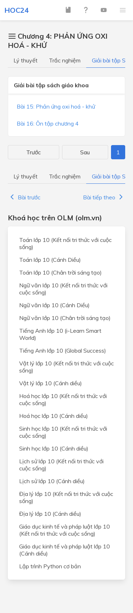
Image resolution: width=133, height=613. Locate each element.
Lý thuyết (25, 60)
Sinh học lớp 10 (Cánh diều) (53, 448)
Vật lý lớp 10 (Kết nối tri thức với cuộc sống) (66, 367)
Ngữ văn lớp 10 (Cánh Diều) (54, 305)
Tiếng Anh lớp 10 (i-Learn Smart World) (60, 334)
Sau (85, 152)
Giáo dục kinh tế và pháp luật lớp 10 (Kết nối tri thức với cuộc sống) (64, 530)
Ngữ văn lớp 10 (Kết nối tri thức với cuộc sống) (63, 289)
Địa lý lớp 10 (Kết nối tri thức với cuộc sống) (66, 497)
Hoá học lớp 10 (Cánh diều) (53, 415)
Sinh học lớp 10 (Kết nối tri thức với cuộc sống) (63, 432)
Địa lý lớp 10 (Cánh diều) (50, 513)
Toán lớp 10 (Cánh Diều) (50, 259)
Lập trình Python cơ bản (50, 566)
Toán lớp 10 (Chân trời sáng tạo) (60, 272)
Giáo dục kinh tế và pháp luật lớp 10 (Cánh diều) (64, 550)
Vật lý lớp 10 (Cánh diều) (50, 383)
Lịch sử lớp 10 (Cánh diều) (52, 481)
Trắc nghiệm (65, 60)
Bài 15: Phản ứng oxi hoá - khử (56, 106)
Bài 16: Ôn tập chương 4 (48, 123)
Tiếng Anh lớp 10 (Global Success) (62, 350)
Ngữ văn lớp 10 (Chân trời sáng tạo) (65, 317)
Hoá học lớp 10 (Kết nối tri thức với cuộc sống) (63, 399)
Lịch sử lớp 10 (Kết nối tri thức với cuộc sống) (61, 465)
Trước (33, 152)
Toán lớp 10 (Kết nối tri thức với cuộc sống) (65, 243)
